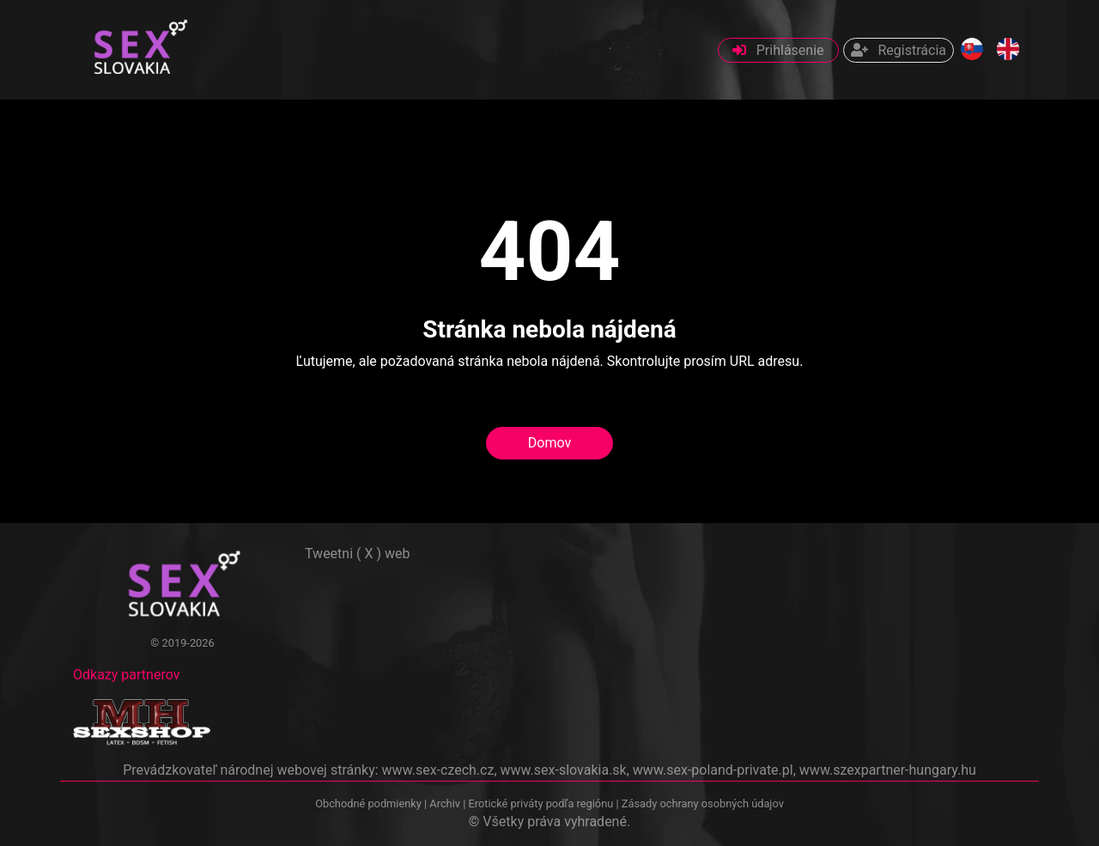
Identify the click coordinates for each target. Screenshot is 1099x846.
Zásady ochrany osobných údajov (703, 803)
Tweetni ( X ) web (357, 553)
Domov (549, 443)
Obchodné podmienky (369, 803)
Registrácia (898, 50)
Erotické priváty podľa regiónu (540, 803)
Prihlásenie (778, 50)
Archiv (444, 803)
